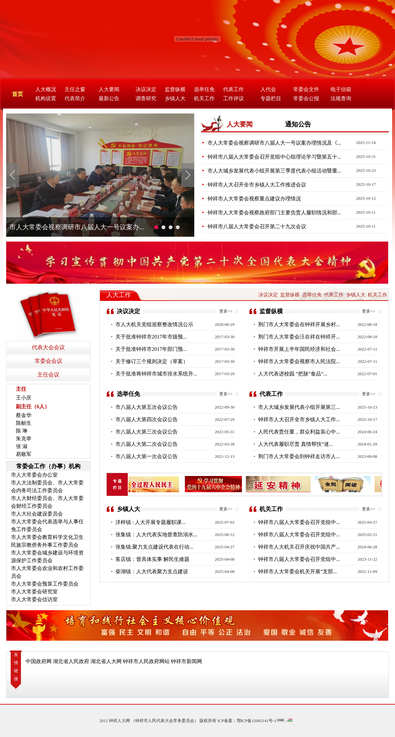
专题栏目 (270, 98)
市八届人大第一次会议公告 (146, 456)
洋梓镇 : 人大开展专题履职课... (150, 522)
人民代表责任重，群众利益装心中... (299, 431)
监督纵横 (175, 89)
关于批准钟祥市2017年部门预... (151, 349)
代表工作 (233, 89)
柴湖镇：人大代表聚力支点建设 (151, 571)
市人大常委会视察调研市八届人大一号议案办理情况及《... (274, 143)
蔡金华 (23, 415)
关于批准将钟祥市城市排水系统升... (156, 373)
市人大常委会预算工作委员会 (44, 584)
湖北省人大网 (106, 661)
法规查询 (340, 98)
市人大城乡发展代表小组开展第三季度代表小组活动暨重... (274, 170)
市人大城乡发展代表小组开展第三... (299, 407)
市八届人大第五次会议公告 (146, 407)
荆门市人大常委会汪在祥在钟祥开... (299, 336)
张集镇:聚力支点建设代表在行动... (154, 547)
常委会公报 (306, 98)
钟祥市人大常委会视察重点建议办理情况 (254, 198)
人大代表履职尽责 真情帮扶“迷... (295, 444)
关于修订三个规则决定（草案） (151, 361)
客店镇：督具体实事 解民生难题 (152, 559)
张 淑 (22, 446)
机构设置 (45, 98)
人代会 (268, 89)
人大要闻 (109, 89)
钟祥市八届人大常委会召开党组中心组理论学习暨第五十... (274, 157)
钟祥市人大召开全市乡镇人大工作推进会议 (257, 184)
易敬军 (23, 454)
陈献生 (23, 423)
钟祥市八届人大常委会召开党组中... (299, 522)
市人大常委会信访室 (34, 599)
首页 (17, 94)
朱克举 (23, 438)
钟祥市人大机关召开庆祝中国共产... (299, 547)
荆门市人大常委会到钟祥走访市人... (299, 456)
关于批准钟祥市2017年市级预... (151, 336)
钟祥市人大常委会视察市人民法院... (299, 361)
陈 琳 (22, 431)
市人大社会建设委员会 (37, 514)
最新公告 (109, 98)
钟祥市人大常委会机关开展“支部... (297, 571)
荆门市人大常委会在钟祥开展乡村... (299, 324)
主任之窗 (75, 89)
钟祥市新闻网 (186, 661)
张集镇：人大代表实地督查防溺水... (156, 534)
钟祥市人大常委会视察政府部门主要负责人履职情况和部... (274, 212)
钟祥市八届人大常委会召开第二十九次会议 (257, 226)
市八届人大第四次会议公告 (146, 419)
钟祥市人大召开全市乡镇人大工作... (299, 419)
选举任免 (204, 89)
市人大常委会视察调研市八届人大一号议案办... (76, 227)
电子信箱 (340, 89)
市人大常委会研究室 (34, 591)
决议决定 (146, 89)
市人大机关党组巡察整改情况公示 (154, 324)
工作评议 (233, 98)
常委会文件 (306, 89)
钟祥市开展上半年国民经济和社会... (299, 349)
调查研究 (146, 98)
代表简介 (75, 98)
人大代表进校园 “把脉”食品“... (292, 373)
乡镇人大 (175, 98)
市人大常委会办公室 (34, 475)
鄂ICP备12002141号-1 (256, 720)
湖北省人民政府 (71, 661)
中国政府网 (39, 661)
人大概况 (45, 89)
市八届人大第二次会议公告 (146, 444)
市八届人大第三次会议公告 (146, 431)
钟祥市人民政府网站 (146, 661)
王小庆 (23, 397)
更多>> (226, 311)
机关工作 (204, 98)
